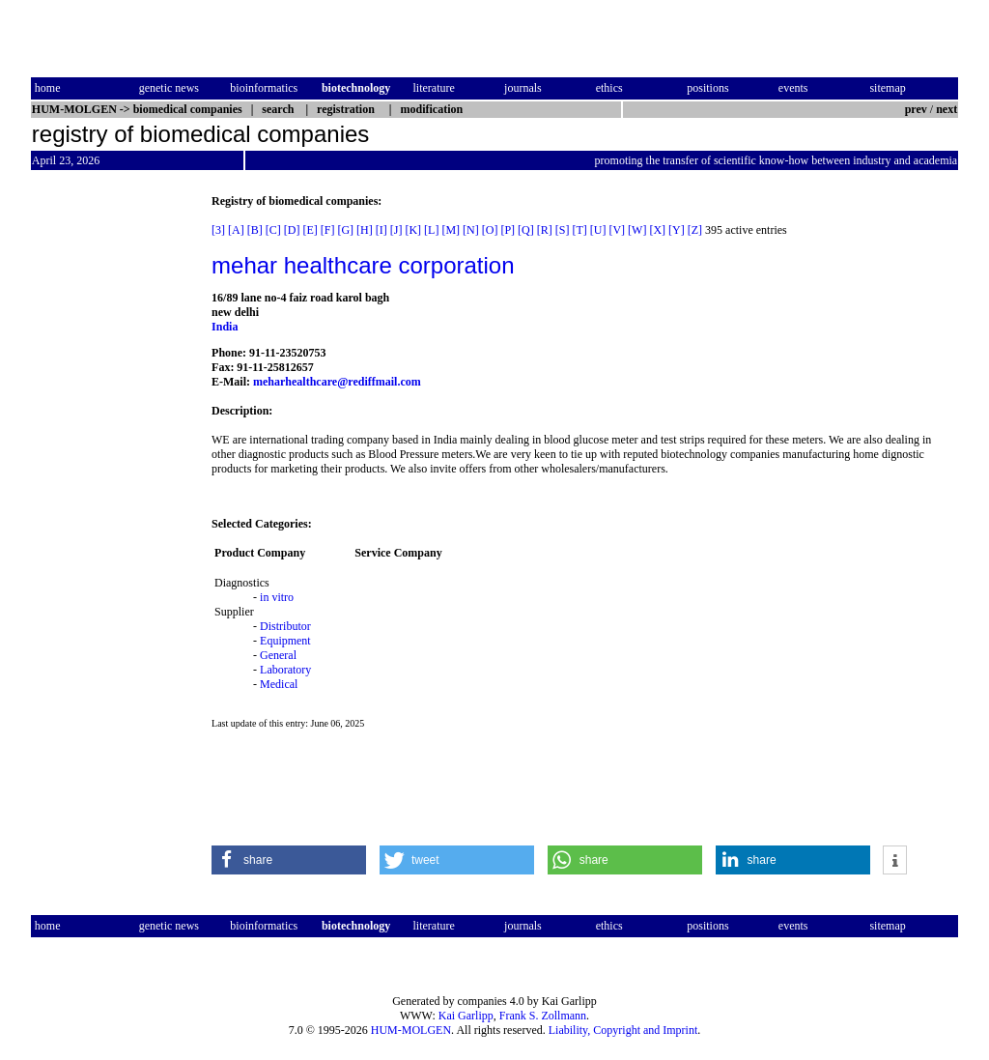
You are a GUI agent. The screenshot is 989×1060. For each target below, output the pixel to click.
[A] (236, 230)
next (946, 109)
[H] (364, 230)
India (225, 326)
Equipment (285, 640)
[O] (490, 230)
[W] (637, 230)
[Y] (676, 230)
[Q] (526, 230)
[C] (273, 230)
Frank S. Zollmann (542, 1015)
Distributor (285, 626)
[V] (616, 230)
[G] (345, 230)
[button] (289, 859)
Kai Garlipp (466, 1015)
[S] (562, 230)
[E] (309, 230)
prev (916, 109)
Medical (278, 684)
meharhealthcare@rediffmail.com (337, 381)
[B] (255, 230)
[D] (292, 230)
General (278, 655)
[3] (218, 230)
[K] (413, 230)
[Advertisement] (112, 484)
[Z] (695, 230)
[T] (579, 230)
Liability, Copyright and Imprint (623, 1030)
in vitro (277, 597)
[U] (598, 230)
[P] (507, 230)
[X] (657, 230)
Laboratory (285, 669)
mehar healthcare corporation (363, 265)
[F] (328, 230)
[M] (450, 230)
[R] (544, 230)
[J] (396, 230)
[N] (471, 230)
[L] (431, 230)
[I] (381, 230)
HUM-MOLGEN (411, 1030)
